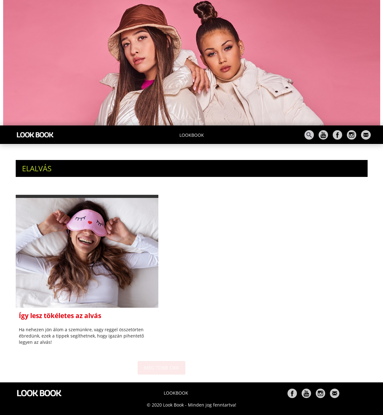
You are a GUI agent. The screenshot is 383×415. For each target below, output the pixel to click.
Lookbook (191, 135)
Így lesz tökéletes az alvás (60, 315)
